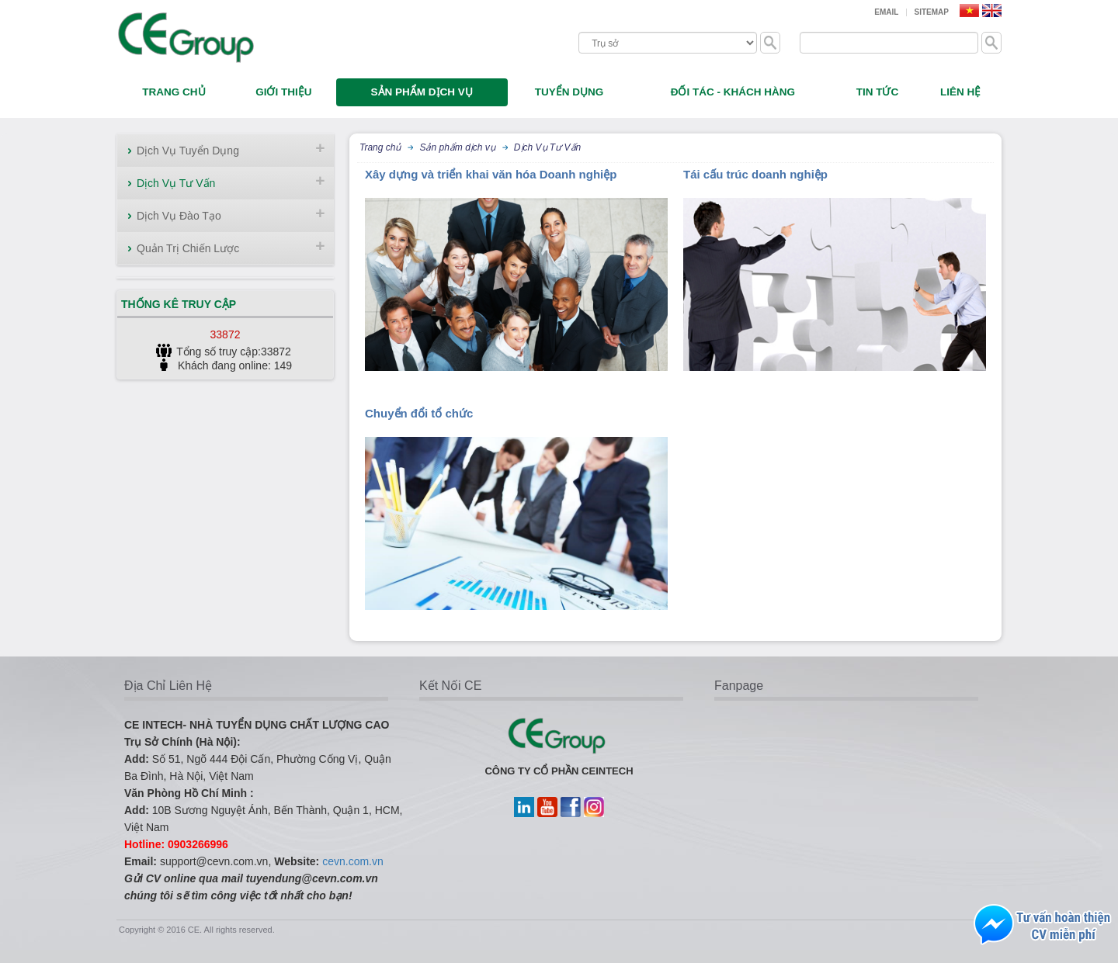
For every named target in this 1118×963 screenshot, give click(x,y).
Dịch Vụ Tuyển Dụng (188, 150)
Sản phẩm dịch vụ (457, 147)
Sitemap (932, 12)
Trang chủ (380, 147)
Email (886, 12)
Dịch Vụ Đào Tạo (179, 216)
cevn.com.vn (353, 861)
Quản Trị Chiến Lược (188, 248)
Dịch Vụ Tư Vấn (176, 183)
